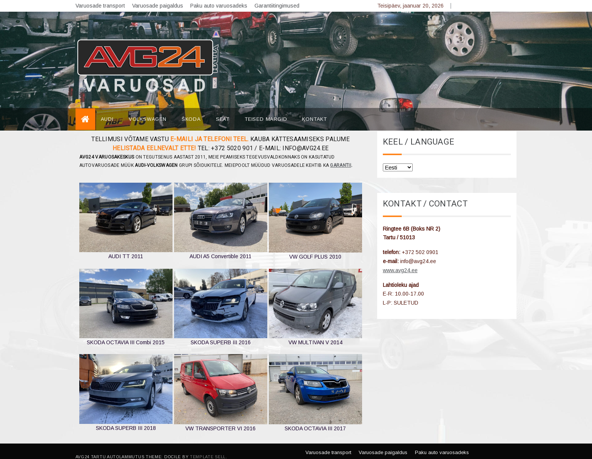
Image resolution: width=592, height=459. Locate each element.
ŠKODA (191, 108)
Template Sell (208, 445)
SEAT (223, 108)
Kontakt (314, 108)
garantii (340, 154)
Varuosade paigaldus (157, 6)
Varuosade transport (100, 6)
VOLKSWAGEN (147, 108)
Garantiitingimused (276, 6)
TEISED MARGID (266, 108)
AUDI (107, 108)
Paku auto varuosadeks (218, 6)
